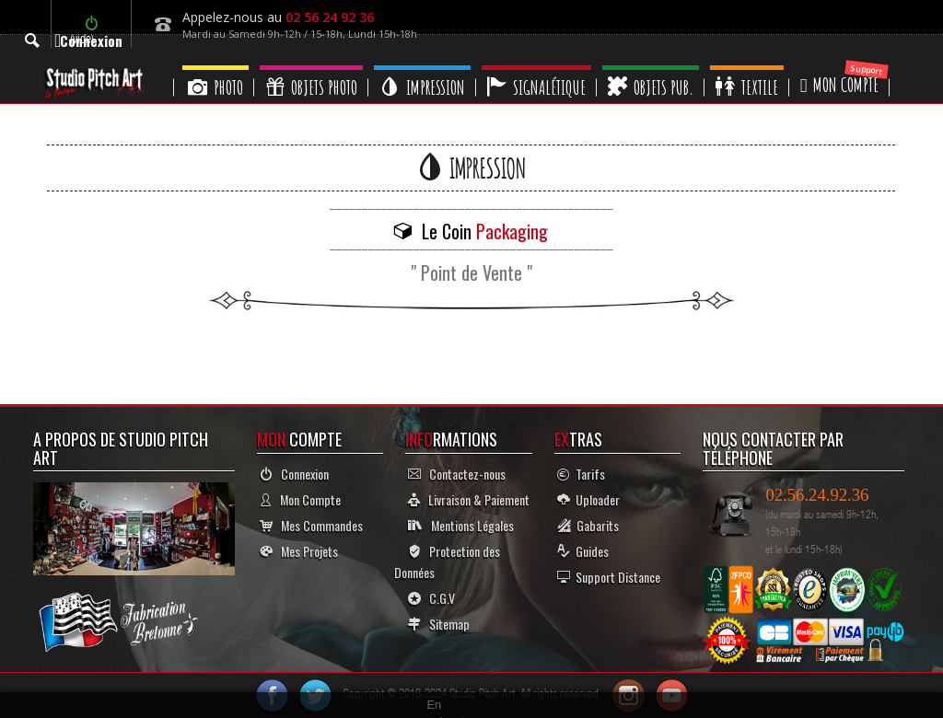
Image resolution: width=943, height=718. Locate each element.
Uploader (588, 499)
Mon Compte (300, 499)
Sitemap (439, 623)
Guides (583, 551)
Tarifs (581, 473)
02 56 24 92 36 (329, 17)
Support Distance (608, 576)
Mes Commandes (311, 525)
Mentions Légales (461, 525)
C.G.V (431, 598)
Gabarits (588, 525)
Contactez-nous (457, 473)
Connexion (294, 473)
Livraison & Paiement (469, 499)
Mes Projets (299, 551)
